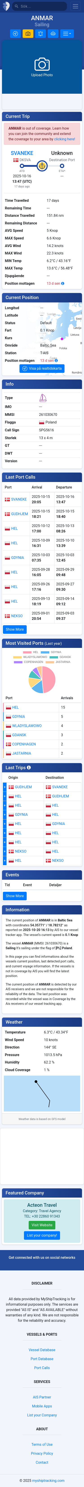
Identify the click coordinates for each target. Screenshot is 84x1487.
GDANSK (16, 735)
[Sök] (44, 6)
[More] (67, 33)
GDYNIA (14, 557)
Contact (42, 1462)
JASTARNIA (18, 753)
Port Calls (42, 1368)
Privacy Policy (42, 1453)
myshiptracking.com (48, 1480)
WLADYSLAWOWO (24, 726)
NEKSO (14, 616)
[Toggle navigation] (75, 6)
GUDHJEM (16, 514)
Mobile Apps (42, 1406)
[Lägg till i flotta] (53, 33)
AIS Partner (42, 1397)
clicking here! (64, 139)
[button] (15, 33)
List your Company (42, 1415)
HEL (11, 528)
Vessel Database (42, 1350)
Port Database (42, 1359)
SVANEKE (22, 153)
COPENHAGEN (21, 744)
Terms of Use (42, 1444)
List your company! (42, 1235)
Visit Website (42, 1225)
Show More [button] (15, 629)
